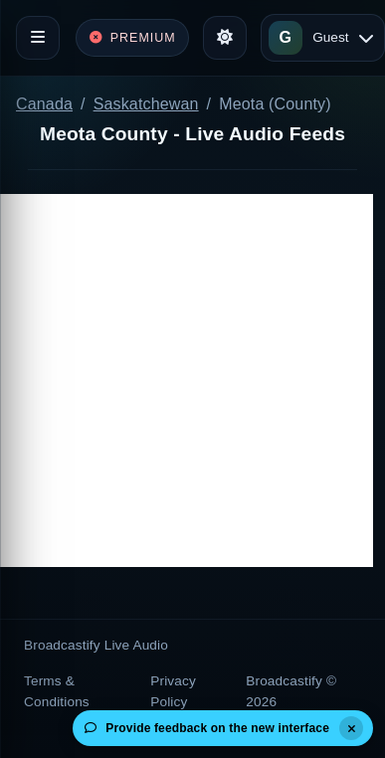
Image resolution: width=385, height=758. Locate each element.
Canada (44, 103)
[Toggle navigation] (38, 38)
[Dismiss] (351, 728)
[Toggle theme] (225, 38)
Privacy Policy (173, 690)
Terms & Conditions (57, 690)
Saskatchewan (146, 103)
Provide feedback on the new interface (207, 728)
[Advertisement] (186, 380)
